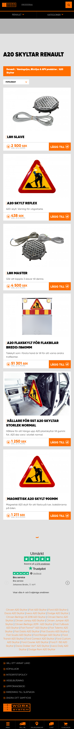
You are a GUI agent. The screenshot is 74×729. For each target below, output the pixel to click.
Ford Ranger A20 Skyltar (47, 635)
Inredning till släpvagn (20, 692)
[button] (16, 81)
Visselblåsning (15, 680)
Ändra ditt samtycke (18, 698)
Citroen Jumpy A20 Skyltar (30, 620)
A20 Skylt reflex (22, 203)
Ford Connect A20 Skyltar (40, 638)
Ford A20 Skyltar (58, 609)
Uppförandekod (15, 686)
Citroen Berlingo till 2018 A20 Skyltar (26, 617)
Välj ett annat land (18, 663)
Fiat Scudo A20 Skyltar (19, 635)
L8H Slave (15, 137)
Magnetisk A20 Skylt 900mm (32, 499)
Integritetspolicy (16, 674)
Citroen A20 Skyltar (16, 609)
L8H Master (17, 273)
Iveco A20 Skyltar (35, 613)
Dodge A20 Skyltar (57, 613)
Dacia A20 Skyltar (15, 613)
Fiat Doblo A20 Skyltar (27, 631)
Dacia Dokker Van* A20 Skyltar (32, 645)
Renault (10, 69)
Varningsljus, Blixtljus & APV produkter (37, 69)
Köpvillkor (12, 669)
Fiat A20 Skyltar (38, 609)
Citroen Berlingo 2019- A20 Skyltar (34, 624)
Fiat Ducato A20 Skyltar (54, 631)
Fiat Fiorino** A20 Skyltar (34, 627)
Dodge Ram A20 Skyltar (41, 649)
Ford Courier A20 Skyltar (35, 642)
